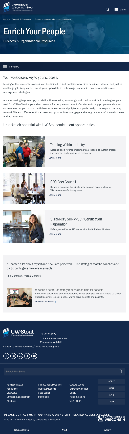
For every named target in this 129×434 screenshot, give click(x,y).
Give (111, 395)
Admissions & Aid (15, 384)
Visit (111, 388)
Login (112, 402)
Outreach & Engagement (21, 19)
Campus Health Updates (49, 384)
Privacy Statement (24, 346)
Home (5, 19)
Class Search (44, 392)
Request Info (21, 429)
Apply (112, 381)
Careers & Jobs (77, 384)
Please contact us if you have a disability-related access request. (57, 414)
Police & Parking (77, 396)
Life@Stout (12, 392)
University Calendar (79, 388)
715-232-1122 (48, 334)
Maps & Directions (47, 388)
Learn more (56, 158)
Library (73, 392)
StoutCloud (43, 396)
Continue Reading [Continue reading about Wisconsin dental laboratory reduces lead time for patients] (44, 302)
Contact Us (9, 346)
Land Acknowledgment (47, 346)
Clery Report (75, 401)
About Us (11, 401)
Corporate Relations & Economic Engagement (53, 19)
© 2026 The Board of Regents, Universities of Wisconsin (32, 420)
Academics (12, 388)
